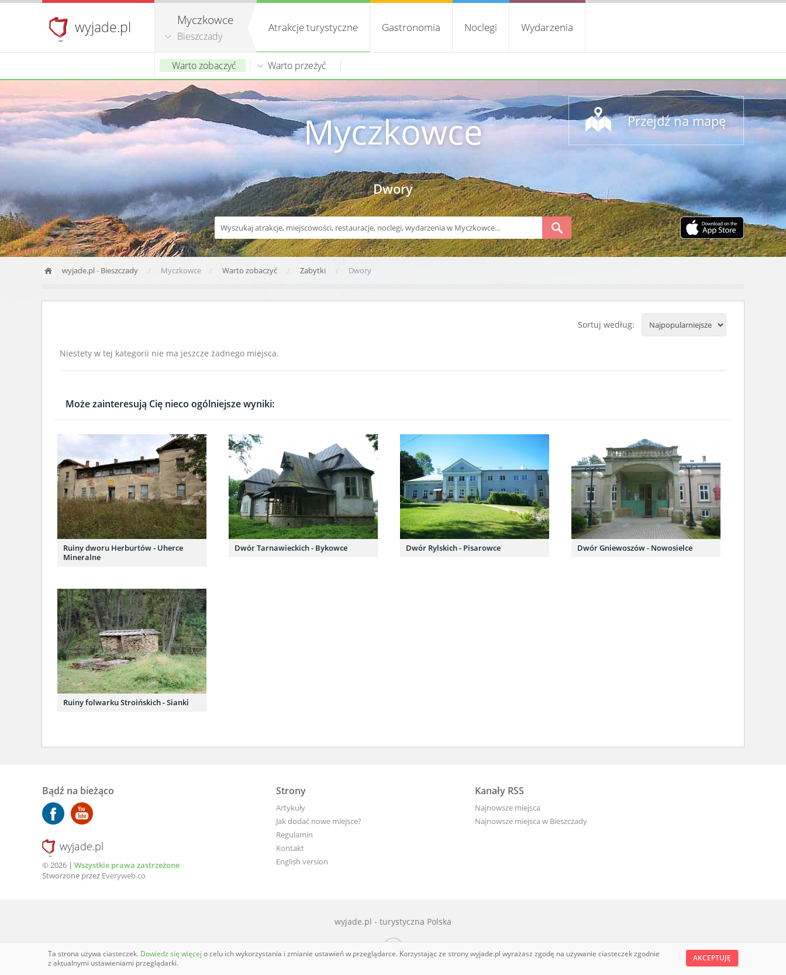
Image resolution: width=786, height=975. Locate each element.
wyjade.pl (103, 27)
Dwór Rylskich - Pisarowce (453, 547)
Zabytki (314, 270)
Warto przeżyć (297, 65)
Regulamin (294, 834)
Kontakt (290, 848)
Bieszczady (199, 36)
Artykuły (290, 807)
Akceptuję (712, 958)
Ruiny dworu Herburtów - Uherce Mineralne (123, 552)
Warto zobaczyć (204, 65)
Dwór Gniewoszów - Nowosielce (634, 547)
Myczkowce (393, 131)
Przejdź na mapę (677, 120)
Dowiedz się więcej (172, 954)
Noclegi (480, 27)
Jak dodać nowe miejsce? (318, 821)
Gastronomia (411, 27)
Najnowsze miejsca (507, 807)
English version (302, 861)
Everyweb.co (124, 875)
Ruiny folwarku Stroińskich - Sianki (126, 702)
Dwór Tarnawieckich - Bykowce (291, 547)
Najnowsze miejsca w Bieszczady (531, 821)
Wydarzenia (547, 27)
